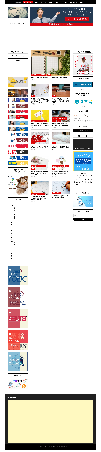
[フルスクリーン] (91, 150)
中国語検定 (60, 168)
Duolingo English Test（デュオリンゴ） (19, 256)
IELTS (33, 145)
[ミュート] (89, 150)
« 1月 (74, 191)
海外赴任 (13, 225)
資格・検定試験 (28, 2)
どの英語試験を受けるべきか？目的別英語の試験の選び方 (60, 198)
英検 (49, 77)
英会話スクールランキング (18, 261)
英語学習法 (18, 2)
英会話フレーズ (15, 254)
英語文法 (16, 249)
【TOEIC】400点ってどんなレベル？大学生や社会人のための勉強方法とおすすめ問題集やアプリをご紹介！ (60, 103)
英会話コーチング (19, 245)
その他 (13, 238)
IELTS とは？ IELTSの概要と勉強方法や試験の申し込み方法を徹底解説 (61, 149)
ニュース (13, 236)
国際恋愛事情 (73, 2)
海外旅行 (58, 2)
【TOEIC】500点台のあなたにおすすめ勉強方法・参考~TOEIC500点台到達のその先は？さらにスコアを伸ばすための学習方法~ (40, 103)
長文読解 (34, 77)
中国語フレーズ (15, 259)
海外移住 (51, 2)
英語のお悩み (14, 252)
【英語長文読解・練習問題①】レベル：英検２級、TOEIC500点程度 (61, 126)
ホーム (11, 2)
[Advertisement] (50, 39)
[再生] (75, 150)
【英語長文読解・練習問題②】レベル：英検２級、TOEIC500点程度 (40, 126)
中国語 (65, 2)
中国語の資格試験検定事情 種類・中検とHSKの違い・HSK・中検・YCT (60, 175)
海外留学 (43, 2)
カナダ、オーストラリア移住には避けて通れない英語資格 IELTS (39, 149)
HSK (67, 168)
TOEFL (38, 168)
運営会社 (82, 2)
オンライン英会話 (16, 265)
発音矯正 (13, 223)
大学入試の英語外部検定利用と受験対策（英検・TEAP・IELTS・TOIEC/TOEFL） (39, 175)
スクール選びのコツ (16, 240)
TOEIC (33, 97)
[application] (83, 146)
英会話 (36, 2)
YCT (53, 171)
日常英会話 (14, 234)
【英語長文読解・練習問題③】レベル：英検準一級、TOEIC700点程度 (49, 79)
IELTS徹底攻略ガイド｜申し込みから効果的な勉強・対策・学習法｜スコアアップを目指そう (40, 200)
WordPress (91, 450)
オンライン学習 (18, 247)
